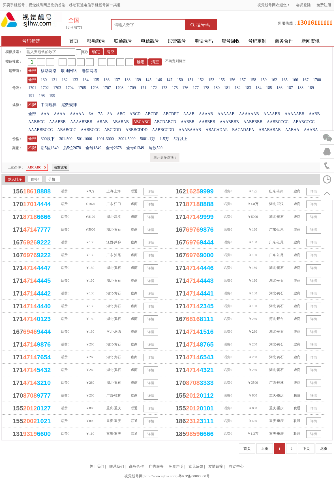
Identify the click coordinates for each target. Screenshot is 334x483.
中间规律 (49, 105)
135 (96, 80)
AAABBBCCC (40, 130)
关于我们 (96, 466)
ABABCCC (66, 130)
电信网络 (89, 71)
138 (127, 80)
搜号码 (200, 24)
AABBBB (207, 122)
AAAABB (271, 114)
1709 (132, 88)
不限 (32, 105)
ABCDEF (171, 114)
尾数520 (155, 148)
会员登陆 (303, 5)
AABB (314, 114)
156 (232, 80)
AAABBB (57, 122)
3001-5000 (127, 139)
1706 (95, 88)
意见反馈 (196, 466)
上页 (264, 448)
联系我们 (116, 466)
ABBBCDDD (136, 130)
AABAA (292, 130)
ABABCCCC (303, 122)
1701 (32, 88)
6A (91, 114)
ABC (121, 114)
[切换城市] (74, 27)
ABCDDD (112, 130)
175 (175, 88)
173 (164, 88)
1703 (57, 88)
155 (222, 80)
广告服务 (156, 466)
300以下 (48, 139)
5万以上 (180, 139)
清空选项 (60, 167)
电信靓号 (150, 41)
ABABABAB (270, 130)
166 (295, 80)
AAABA (311, 130)
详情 (150, 191)
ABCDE (151, 114)
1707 (107, 88)
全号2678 (114, 148)
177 (196, 88)
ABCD (135, 114)
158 (253, 80)
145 (148, 80)
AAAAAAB (249, 114)
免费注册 (323, 5)
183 (248, 88)
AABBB (187, 122)
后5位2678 (72, 148)
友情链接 (215, 466)
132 (65, 80)
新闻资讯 (310, 41)
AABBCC (36, 122)
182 (238, 88)
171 (143, 88)
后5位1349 (50, 148)
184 (259, 88)
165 (285, 80)
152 (201, 80)
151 (190, 80)
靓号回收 (231, 41)
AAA (45, 114)
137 (117, 80)
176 (185, 88)
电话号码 (204, 41)
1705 (82, 88)
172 (154, 88)
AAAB (188, 114)
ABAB (102, 122)
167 (306, 80)
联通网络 (69, 71)
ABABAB (120, 122)
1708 (119, 88)
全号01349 (135, 148)
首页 (73, 41)
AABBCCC (90, 130)
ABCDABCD (165, 122)
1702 (45, 88)
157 (243, 80)
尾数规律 (69, 105)
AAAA (59, 114)
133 (75, 80)
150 (180, 80)
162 (274, 80)
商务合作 (284, 41)
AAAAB (206, 114)
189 (311, 88)
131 (54, 80)
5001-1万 (147, 139)
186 (279, 88)
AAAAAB (226, 114)
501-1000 (84, 139)
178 (206, 88)
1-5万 (164, 139)
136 (107, 80)
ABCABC (141, 122)
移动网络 (49, 71)
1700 (317, 80)
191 (31, 96)
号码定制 (257, 41)
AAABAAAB (190, 130)
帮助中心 (236, 466)
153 (211, 80)
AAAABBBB (81, 122)
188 (300, 88)
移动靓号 (96, 41)
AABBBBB (252, 122)
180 (217, 88)
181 (227, 88)
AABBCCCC (277, 122)
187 (290, 88)
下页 (306, 448)
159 (264, 80)
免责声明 (176, 466)
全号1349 (93, 148)
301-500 (65, 139)
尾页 (323, 448)
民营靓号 (177, 41)
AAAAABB (294, 114)
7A (100, 114)
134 (86, 80)
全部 (32, 71)
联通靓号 (123, 41)
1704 (70, 88)
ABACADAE (216, 130)
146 (159, 80)
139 (138, 80)
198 (42, 96)
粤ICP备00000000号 (194, 476)
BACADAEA (243, 130)
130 (44, 80)
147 (169, 80)
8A (110, 114)
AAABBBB (229, 122)
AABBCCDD (163, 130)
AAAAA (77, 114)
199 (52, 96)
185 (269, 88)
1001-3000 (105, 139)
